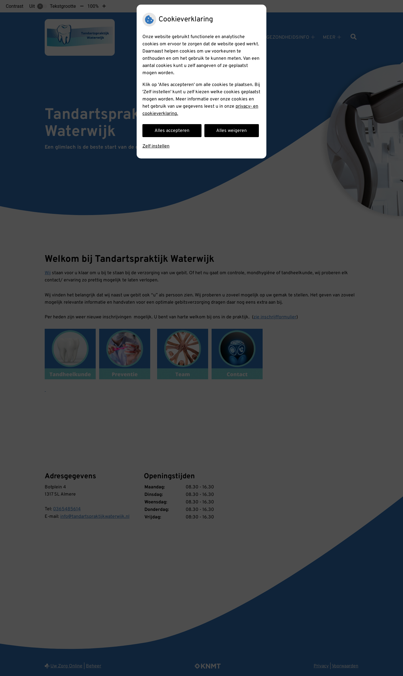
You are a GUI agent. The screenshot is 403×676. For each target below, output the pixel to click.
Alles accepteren (172, 131)
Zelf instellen (156, 146)
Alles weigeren (231, 131)
